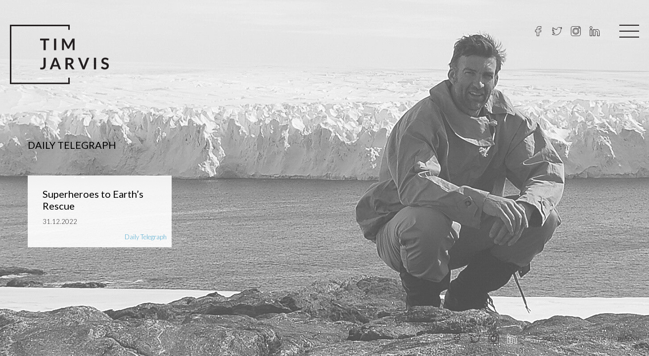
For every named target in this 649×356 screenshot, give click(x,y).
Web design (603, 338)
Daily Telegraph (146, 237)
